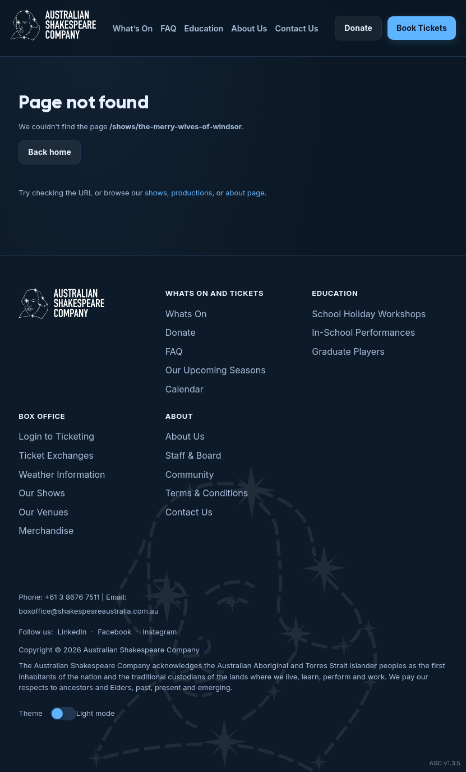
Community (189, 474)
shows (156, 192)
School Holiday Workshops (369, 313)
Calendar (184, 389)
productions (191, 192)
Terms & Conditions (206, 493)
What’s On (133, 28)
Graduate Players (348, 351)
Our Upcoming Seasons (215, 370)
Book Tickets (421, 28)
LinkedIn (72, 631)
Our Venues (43, 512)
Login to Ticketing (56, 436)
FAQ (168, 28)
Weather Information (62, 474)
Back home (49, 152)
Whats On (186, 313)
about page (245, 192)
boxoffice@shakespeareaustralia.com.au (88, 610)
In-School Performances (363, 332)
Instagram (159, 631)
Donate (358, 28)
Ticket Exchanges (56, 455)
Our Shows (42, 493)
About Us (249, 28)
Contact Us (296, 28)
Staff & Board (193, 455)
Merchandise (46, 530)
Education (204, 28)
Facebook (114, 631)
